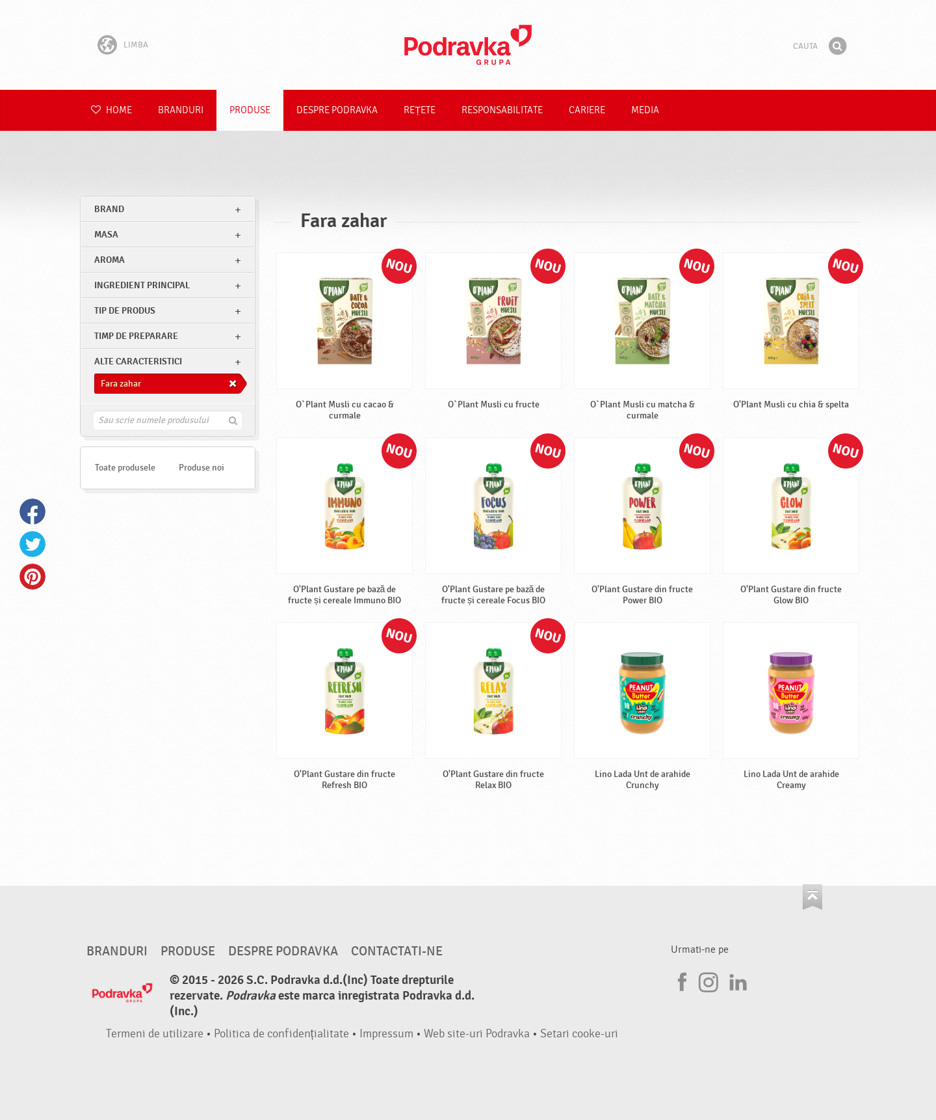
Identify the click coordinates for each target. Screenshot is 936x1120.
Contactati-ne (397, 951)
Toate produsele (125, 467)
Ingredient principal (142, 285)
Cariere (587, 110)
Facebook (33, 512)
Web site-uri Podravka (477, 1034)
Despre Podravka (337, 110)
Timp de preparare (136, 336)
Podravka (468, 45)
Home (111, 110)
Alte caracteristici (138, 361)
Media (645, 110)
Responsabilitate (502, 110)
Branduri (180, 110)
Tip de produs (124, 310)
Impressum (386, 1034)
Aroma (109, 260)
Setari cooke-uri (579, 1034)
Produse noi (201, 467)
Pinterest (33, 577)
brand (109, 209)
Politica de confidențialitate (281, 1034)
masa (106, 234)
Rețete (420, 110)
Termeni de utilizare (154, 1034)
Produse (249, 110)
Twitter (33, 544)
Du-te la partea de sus (812, 897)
